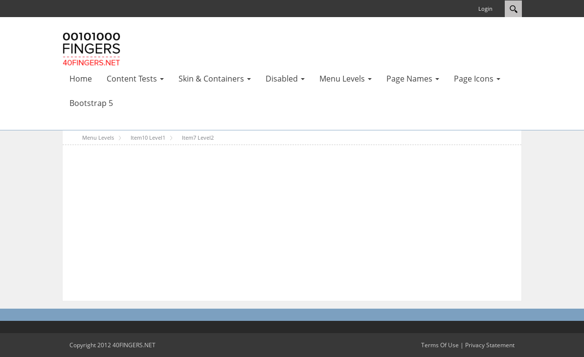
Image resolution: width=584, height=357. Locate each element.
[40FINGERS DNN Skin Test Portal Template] (91, 48)
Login (485, 8)
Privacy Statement (490, 345)
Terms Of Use (440, 345)
